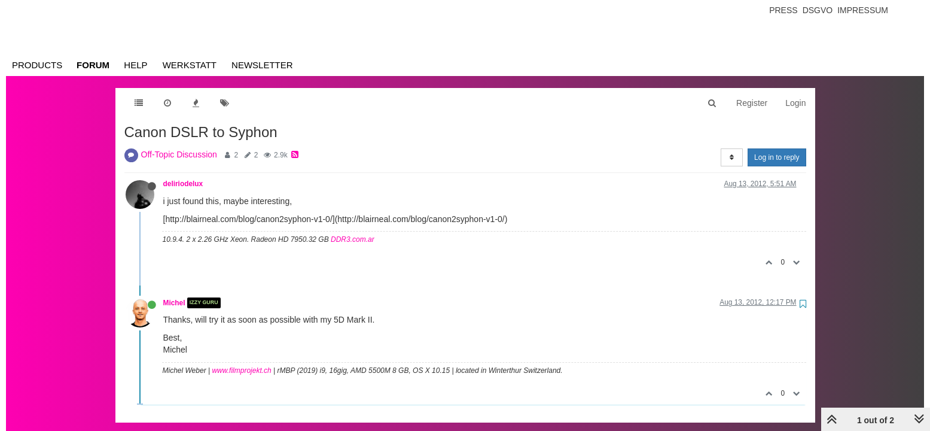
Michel (174, 303)
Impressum (862, 10)
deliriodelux (183, 184)
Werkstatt (190, 65)
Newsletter (262, 65)
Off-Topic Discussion (179, 154)
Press (783, 10)
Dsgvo (818, 10)
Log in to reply (776, 157)
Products (37, 65)
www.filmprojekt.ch (241, 370)
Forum (93, 65)
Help (135, 65)
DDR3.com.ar (352, 239)
